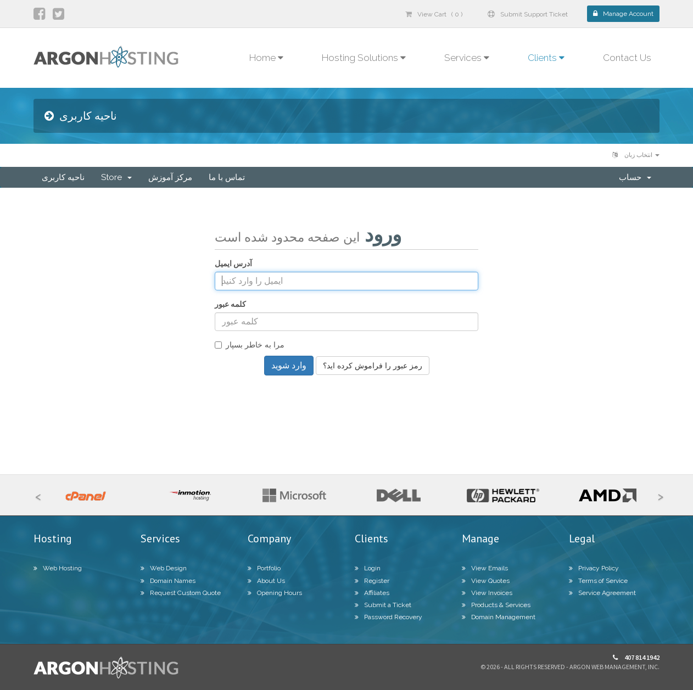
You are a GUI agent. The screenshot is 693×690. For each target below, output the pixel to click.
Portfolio (264, 568)
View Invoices (487, 593)
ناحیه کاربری (63, 177)
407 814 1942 (636, 657)
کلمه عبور (230, 304)
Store (116, 177)
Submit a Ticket (383, 605)
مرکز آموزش (170, 177)
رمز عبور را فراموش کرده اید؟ (372, 365)
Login (368, 568)
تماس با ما (227, 177)
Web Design (164, 568)
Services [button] (466, 57)
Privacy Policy (594, 568)
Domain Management (498, 617)
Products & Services (496, 605)
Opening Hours (275, 593)
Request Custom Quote (181, 593)
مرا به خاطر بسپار (249, 344)
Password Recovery (388, 617)
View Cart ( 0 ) (433, 14)
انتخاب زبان (636, 155)
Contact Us (627, 57)
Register (372, 581)
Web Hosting (57, 568)
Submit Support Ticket (528, 14)
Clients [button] (546, 57)
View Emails (485, 568)
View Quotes (486, 581)
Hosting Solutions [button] (364, 57)
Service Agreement (602, 593)
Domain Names (168, 581)
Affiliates (372, 593)
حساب (635, 177)
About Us (266, 581)
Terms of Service (598, 581)
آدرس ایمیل (233, 263)
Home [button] (266, 57)
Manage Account (623, 14)
